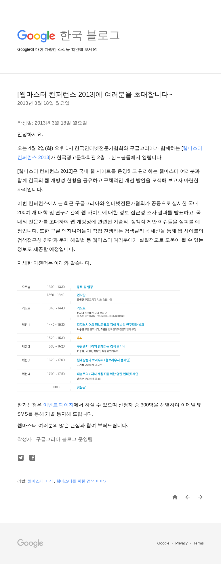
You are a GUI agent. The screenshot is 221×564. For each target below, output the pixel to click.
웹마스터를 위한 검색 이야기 (82, 481)
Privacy (181, 543)
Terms (199, 543)
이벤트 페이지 (58, 405)
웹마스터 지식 (41, 481)
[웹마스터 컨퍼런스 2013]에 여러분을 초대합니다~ (94, 94)
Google (164, 543)
